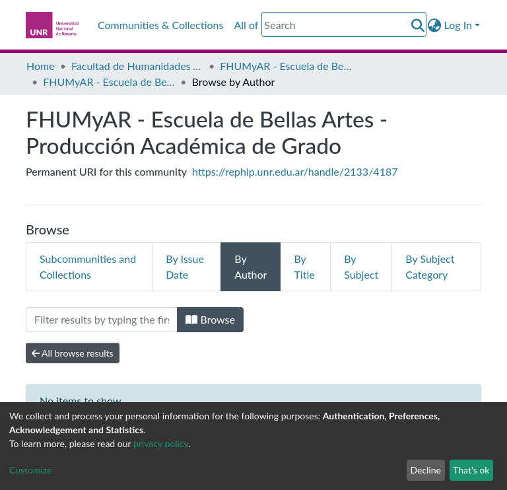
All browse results (73, 353)
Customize (30, 469)
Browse (210, 319)
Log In (458, 24)
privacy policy (160, 443)
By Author (250, 266)
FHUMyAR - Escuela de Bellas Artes (286, 65)
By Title (304, 266)
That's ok (471, 469)
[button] (434, 25)
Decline (425, 469)
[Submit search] (418, 25)
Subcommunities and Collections (88, 266)
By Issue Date (185, 266)
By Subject (361, 266)
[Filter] (102, 319)
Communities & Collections (160, 24)
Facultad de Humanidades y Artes (137, 65)
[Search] (343, 24)
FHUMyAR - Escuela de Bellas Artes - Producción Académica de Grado (109, 81)
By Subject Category (429, 266)
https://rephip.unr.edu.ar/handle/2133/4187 (294, 171)
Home (40, 65)
